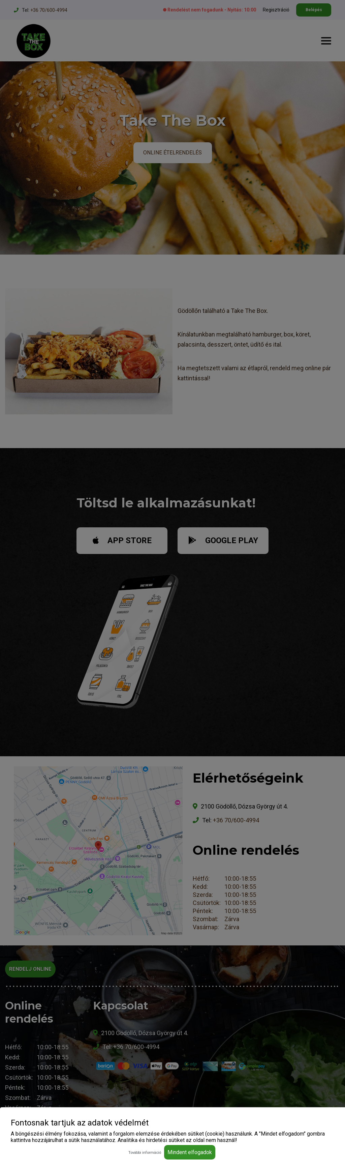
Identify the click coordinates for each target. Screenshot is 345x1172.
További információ (144, 1152)
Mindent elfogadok (189, 1152)
